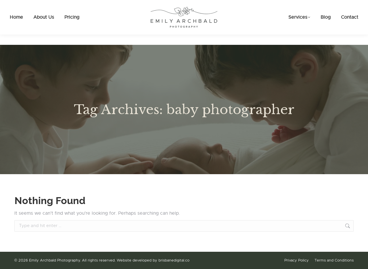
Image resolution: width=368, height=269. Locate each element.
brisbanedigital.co (173, 260)
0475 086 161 (30, 5)
